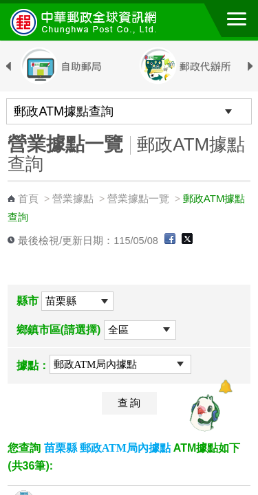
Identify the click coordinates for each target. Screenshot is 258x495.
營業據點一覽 (138, 198)
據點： (33, 365)
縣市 (28, 301)
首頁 (28, 198)
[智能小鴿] (203, 412)
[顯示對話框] (225, 386)
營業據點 (73, 198)
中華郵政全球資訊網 (86, 22)
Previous (8, 67)
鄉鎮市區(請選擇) (59, 330)
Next (250, 67)
